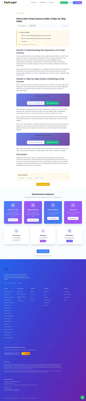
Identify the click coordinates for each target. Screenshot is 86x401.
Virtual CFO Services (8, 332)
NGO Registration (7, 299)
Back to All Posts (43, 184)
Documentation (47, 299)
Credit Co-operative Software (21, 297)
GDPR (65, 299)
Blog (45, 294)
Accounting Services (8, 329)
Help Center (46, 291)
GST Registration (7, 305)
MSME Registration (8, 318)
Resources (52, 2)
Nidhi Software (20, 300)
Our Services (34, 2)
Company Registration (8, 291)
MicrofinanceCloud (21, 294)
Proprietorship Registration (9, 302)
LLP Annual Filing (7, 313)
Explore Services (33, 220)
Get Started (77, 2)
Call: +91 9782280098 (36, 103)
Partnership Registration (9, 297)
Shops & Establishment (9, 316)
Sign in (70, 2)
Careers (32, 294)
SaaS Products (43, 2)
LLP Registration (7, 294)
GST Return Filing (7, 308)
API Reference (47, 302)
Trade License (7, 324)
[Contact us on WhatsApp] (82, 397)
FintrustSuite (20, 291)
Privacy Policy (67, 291)
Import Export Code (8, 326)
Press (32, 297)
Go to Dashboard (53, 218)
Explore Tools (12, 219)
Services (46, 297)
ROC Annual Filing (7, 310)
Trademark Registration (9, 337)
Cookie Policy (67, 297)
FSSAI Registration (8, 321)
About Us (32, 291)
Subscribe (26, 353)
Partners (32, 299)
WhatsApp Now (73, 218)
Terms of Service (67, 294)
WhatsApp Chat (52, 103)
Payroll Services (7, 334)
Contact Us (46, 305)
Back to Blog (20, 13)
